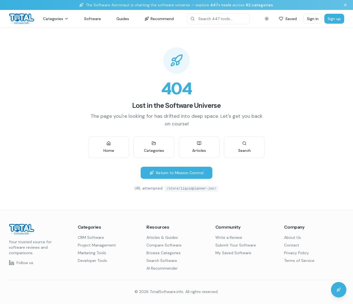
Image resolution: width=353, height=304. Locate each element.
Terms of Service (299, 260)
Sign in (313, 18)
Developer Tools (92, 260)
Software (92, 18)
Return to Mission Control (176, 172)
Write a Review (228, 237)
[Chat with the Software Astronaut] (338, 289)
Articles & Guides (162, 237)
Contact (291, 245)
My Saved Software (233, 252)
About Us (292, 237)
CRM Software (91, 237)
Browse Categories (163, 252)
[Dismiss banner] (345, 5)
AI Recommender (162, 268)
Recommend (159, 18)
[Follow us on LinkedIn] (21, 262)
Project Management (97, 245)
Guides (122, 18)
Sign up (334, 18)
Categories (56, 18)
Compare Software (163, 245)
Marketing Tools (92, 252)
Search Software (161, 260)
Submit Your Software (235, 245)
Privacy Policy (296, 252)
